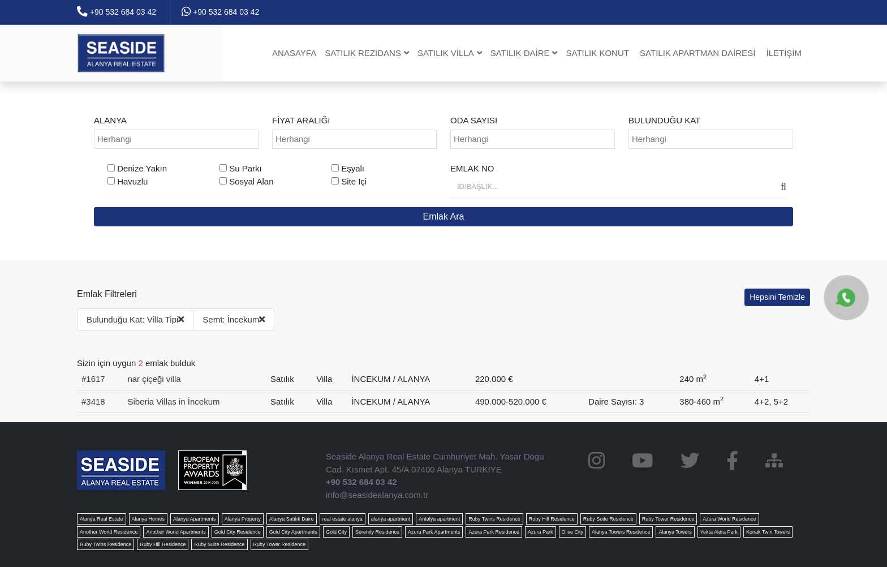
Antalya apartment (439, 519)
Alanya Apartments (194, 519)
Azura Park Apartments (434, 532)
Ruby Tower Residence (668, 519)
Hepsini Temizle (777, 297)
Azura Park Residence (493, 532)
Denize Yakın (142, 168)
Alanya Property (243, 519)
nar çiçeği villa (153, 379)
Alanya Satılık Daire (291, 519)
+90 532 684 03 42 (116, 11)
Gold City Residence (237, 532)
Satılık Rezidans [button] (367, 53)
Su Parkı (245, 168)
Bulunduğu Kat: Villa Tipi (135, 319)
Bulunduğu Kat (664, 120)
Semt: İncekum (234, 319)
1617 (95, 379)
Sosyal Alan (251, 181)
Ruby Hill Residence (552, 519)
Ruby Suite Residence (608, 519)
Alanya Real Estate (101, 519)
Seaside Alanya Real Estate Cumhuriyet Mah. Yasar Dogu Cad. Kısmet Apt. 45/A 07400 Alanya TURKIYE (435, 463)
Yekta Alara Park (719, 532)
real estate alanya (342, 519)
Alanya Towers (674, 532)
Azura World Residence (729, 519)
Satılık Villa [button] (449, 53)
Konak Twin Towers (768, 532)
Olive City (573, 532)
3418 (95, 401)
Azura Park (540, 532)
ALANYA (110, 120)
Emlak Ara (443, 216)
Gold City (336, 532)
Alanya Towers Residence (621, 532)
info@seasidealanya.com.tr (377, 495)
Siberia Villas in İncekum (173, 401)
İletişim (784, 53)
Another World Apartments (175, 532)
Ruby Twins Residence (494, 519)
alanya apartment (391, 519)
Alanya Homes (148, 519)
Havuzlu (132, 181)
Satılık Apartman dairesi (697, 53)
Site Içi (354, 181)
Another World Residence (108, 532)
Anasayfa (294, 53)
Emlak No (472, 168)
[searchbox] (177, 139)
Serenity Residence (377, 532)
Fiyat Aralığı (301, 120)
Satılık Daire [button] (524, 53)
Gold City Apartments (293, 532)
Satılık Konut (597, 53)
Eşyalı (352, 168)
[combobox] (176, 139)
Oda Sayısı (473, 120)
